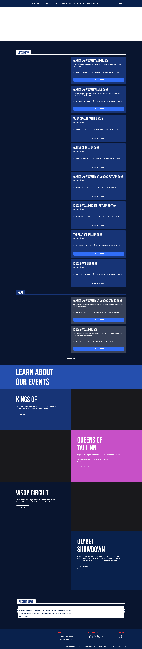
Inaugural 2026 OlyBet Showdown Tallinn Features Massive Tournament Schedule (45, 608)
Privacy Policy (102, 643)
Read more (99, 80)
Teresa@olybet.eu (66, 637)
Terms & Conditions (89, 643)
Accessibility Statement (73, 643)
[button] (18, 608)
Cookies (112, 643)
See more (71, 358)
